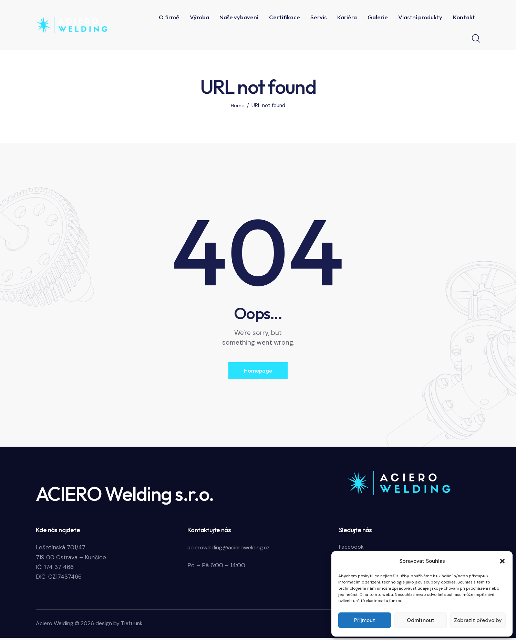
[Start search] (476, 38)
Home (238, 105)
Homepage (258, 371)
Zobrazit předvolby (478, 620)
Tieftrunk (132, 625)
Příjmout (364, 620)
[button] (502, 561)
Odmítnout (420, 620)
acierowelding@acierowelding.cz (231, 549)
